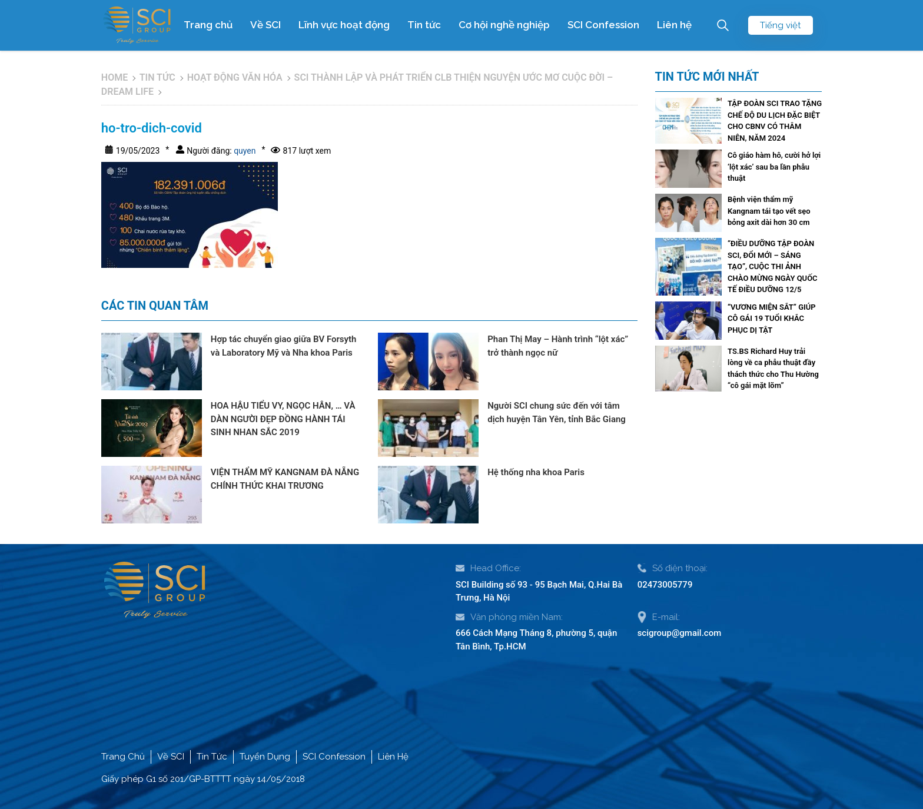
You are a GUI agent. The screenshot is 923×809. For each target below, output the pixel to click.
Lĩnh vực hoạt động (344, 25)
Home (114, 77)
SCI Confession (603, 25)
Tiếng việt (780, 25)
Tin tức (424, 25)
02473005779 (665, 584)
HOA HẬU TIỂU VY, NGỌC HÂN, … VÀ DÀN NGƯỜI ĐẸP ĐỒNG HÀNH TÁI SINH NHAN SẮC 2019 (283, 418)
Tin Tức (212, 756)
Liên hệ (674, 25)
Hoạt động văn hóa (235, 77)
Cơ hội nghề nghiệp (504, 25)
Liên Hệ (393, 756)
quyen (244, 150)
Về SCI (265, 25)
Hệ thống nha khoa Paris (536, 472)
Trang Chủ (123, 756)
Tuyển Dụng (265, 756)
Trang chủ (208, 25)
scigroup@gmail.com (680, 633)
